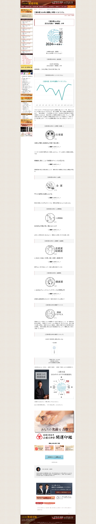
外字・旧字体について (26, 88)
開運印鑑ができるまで (43, 6)
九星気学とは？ (24, 79)
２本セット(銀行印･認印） (26, 62)
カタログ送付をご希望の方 (27, 111)
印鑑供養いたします (25, 92)
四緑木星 (26, 31)
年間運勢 (72, 15)
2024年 (65, 15)
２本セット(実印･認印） (26, 63)
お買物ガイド (58, 6)
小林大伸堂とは (51, 6)
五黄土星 (26, 35)
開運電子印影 (40, 509)
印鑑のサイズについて (26, 85)
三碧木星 (68, 15)
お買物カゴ (71, 6)
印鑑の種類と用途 (25, 84)
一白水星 (26, 20)
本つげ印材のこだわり (26, 83)
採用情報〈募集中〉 (26, 118)
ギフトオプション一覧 (26, 112)
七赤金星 (26, 42)
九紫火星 (26, 50)
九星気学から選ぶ (28, 6)
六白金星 (26, 39)
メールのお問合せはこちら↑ (49, 504)
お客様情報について (26, 107)
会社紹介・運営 (25, 115)
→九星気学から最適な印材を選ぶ (26, 19)
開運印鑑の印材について (26, 82)
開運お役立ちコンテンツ (42, 9)
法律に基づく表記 (25, 106)
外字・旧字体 (64, 6)
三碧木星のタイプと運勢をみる (54, 457)
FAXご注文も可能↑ (39, 504)
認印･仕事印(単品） (25, 58)
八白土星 (26, 46)
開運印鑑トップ (36, 9)
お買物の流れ (25, 102)
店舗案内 (24, 116)
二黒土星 (26, 24)
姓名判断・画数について (26, 78)
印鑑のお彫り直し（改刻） (26, 91)
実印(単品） (24, 55)
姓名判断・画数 (35, 6)
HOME (22, 6)
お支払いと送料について (27, 105)
